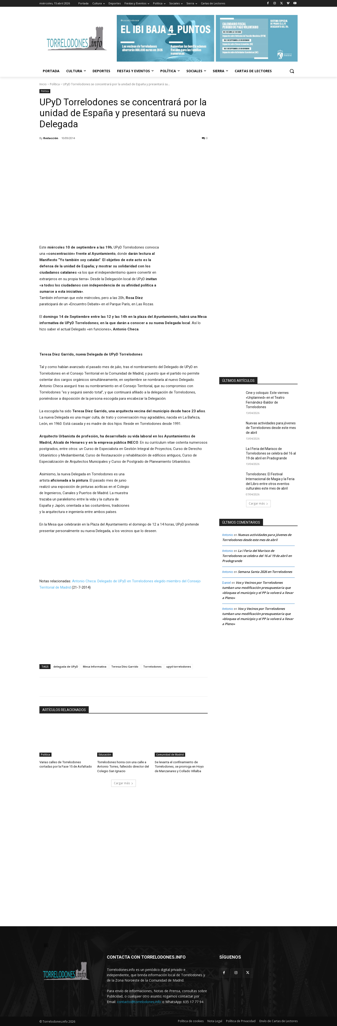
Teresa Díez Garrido (124, 666)
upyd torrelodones (178, 666)
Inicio (43, 84)
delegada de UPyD (65, 666)
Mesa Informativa (94, 666)
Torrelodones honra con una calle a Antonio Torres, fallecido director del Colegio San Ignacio (122, 766)
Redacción (50, 138)
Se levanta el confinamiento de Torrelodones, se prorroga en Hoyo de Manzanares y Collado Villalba (179, 766)
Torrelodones (152, 666)
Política (55, 84)
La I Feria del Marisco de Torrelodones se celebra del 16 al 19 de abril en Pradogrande (271, 453)
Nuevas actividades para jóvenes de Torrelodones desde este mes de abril (271, 428)
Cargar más (123, 783)
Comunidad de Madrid (170, 754)
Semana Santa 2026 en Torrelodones (265, 572)
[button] (292, 71)
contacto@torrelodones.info (139, 1001)
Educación (105, 754)
